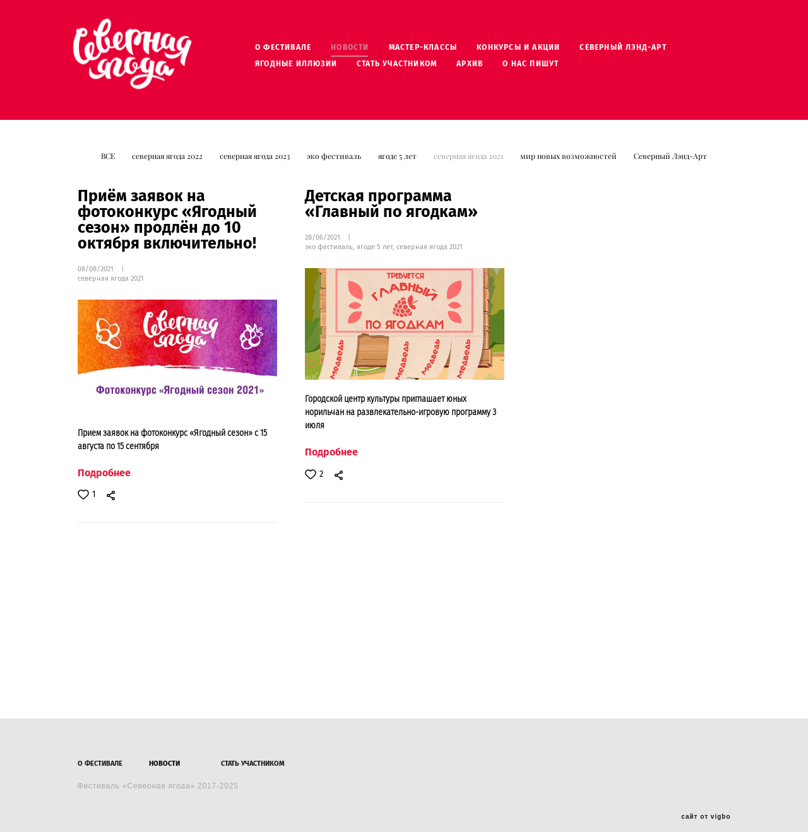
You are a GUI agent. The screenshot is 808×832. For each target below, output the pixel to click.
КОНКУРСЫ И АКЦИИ (536, 51)
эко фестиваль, (331, 256)
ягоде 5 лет (398, 165)
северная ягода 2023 (256, 165)
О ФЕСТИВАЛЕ (301, 51)
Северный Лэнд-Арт (670, 165)
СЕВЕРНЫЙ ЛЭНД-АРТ (641, 51)
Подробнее (104, 482)
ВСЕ (109, 165)
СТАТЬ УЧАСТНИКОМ (415, 68)
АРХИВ (488, 68)
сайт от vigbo (705, 802)
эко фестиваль (335, 165)
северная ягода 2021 (469, 165)
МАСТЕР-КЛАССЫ (441, 51)
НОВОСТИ (368, 51)
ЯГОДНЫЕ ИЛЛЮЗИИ (314, 68)
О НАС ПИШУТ (549, 68)
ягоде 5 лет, (376, 256)
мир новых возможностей (569, 165)
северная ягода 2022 (168, 165)
